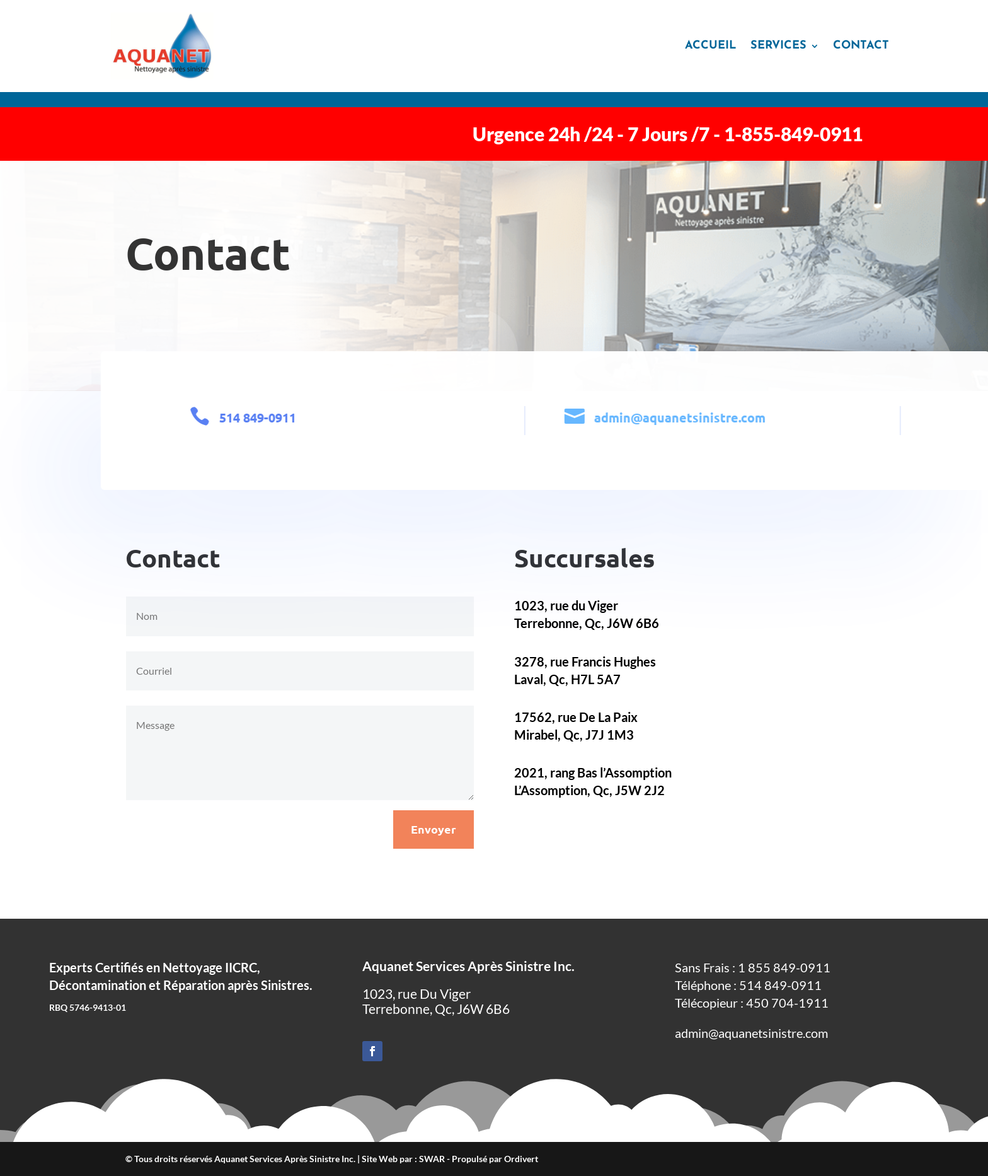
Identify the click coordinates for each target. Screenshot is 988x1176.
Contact (861, 46)
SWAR (432, 1158)
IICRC (241, 967)
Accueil (711, 46)
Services (778, 46)
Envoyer (433, 829)
